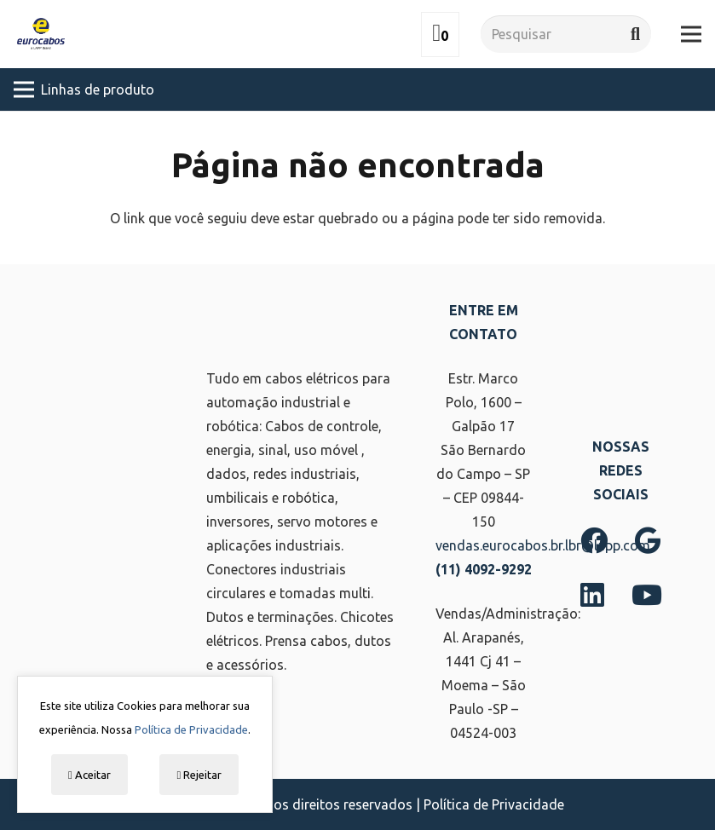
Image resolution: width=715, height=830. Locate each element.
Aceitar (89, 775)
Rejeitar (199, 775)
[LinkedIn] (592, 594)
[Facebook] (594, 540)
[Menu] (691, 34)
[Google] (648, 540)
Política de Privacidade (494, 804)
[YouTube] (646, 594)
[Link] (41, 34)
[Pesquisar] (566, 34)
